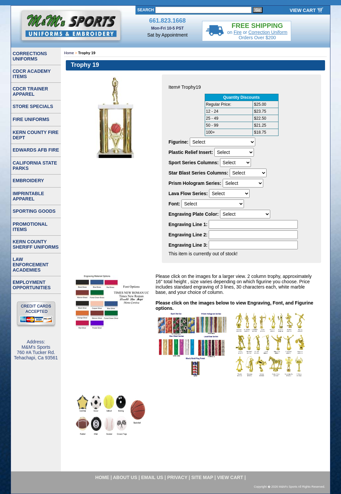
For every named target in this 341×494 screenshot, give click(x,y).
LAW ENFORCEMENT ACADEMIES (31, 265)
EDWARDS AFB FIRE (36, 150)
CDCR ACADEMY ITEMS (32, 73)
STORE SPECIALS (33, 106)
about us (125, 477)
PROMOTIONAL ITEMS (30, 226)
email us (152, 477)
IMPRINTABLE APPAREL (28, 196)
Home (69, 53)
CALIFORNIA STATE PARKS (35, 165)
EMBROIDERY (28, 180)
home (102, 477)
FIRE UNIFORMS (31, 119)
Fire (238, 32)
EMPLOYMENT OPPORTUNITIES (32, 285)
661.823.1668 (167, 20)
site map (202, 477)
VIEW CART (302, 10)
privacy (177, 477)
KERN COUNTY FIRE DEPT (35, 135)
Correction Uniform (267, 32)
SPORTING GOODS (34, 211)
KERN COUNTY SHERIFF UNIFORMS (35, 244)
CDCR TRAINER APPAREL (30, 91)
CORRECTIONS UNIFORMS (30, 56)
